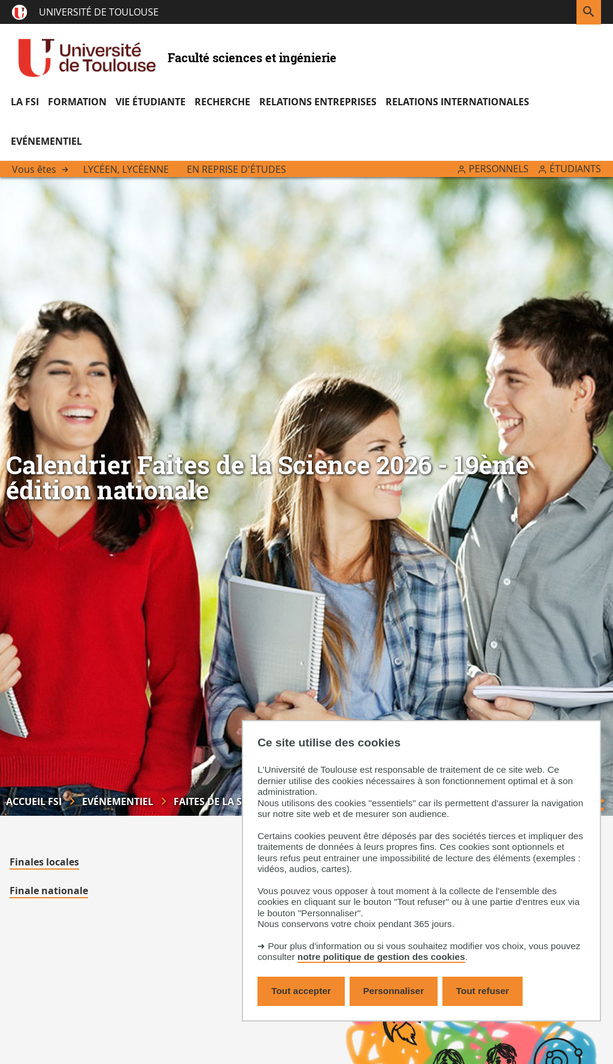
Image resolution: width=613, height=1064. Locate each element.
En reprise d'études (236, 169)
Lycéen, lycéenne (126, 169)
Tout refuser (482, 991)
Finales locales (44, 861)
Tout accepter (301, 991)
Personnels (499, 168)
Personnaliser (393, 991)
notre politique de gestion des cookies (381, 957)
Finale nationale (49, 890)
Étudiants (575, 168)
